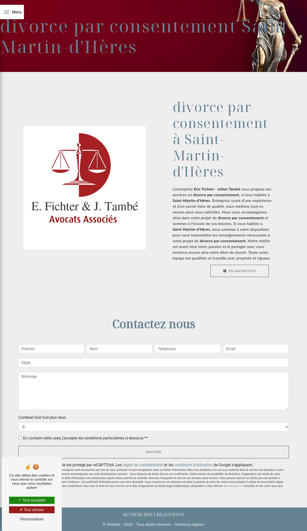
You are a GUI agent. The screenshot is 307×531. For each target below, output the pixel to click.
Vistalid (113, 524)
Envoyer (153, 452)
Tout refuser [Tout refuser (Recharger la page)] (32, 510)
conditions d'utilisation (193, 465)
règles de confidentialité (143, 465)
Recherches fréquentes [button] (153, 514)
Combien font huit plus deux (42, 417)
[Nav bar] (12, 12)
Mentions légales (189, 524)
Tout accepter (31, 500)
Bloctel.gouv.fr (233, 485)
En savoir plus (239, 271)
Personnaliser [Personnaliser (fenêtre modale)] (32, 519)
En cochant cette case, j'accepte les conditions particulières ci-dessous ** (85, 438)
